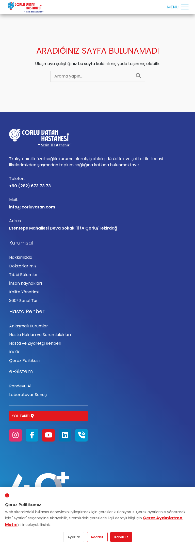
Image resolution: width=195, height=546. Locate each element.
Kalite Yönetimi (24, 292)
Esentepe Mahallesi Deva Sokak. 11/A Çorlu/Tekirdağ (97, 224)
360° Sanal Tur (23, 301)
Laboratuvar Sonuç (28, 395)
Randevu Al (20, 386)
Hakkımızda (20, 257)
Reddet (97, 537)
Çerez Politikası (24, 360)
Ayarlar (74, 537)
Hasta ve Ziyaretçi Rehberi (35, 343)
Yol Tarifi (23, 415)
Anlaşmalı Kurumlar (28, 326)
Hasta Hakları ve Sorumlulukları (40, 335)
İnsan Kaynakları (25, 283)
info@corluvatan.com (97, 203)
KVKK (14, 352)
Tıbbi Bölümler (23, 275)
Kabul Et (121, 537)
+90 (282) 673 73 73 (97, 182)
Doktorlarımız (23, 266)
